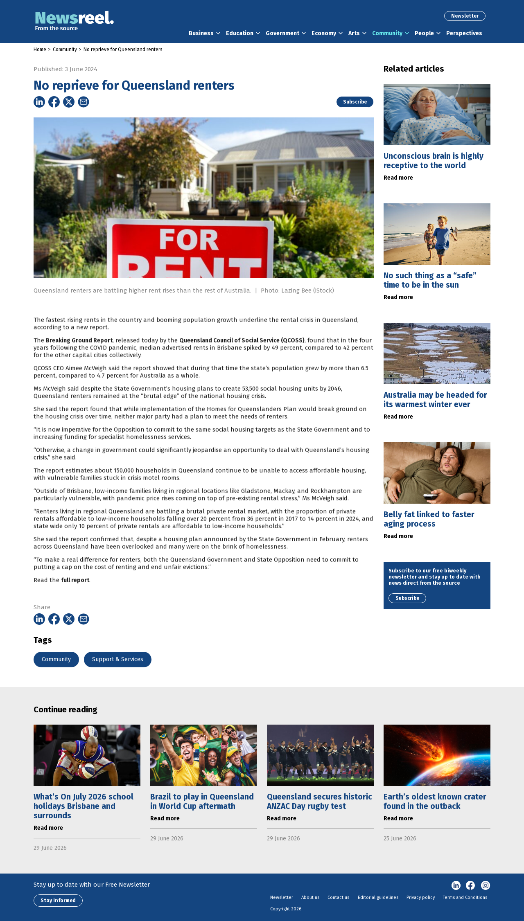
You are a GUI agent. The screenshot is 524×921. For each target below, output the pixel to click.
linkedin (456, 886)
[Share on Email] (83, 102)
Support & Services (117, 659)
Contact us (338, 897)
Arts (354, 33)
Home (40, 49)
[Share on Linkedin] (39, 102)
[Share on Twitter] (69, 102)
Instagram (485, 886)
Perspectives (464, 33)
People (424, 33)
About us (310, 897)
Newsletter (465, 16)
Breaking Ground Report (79, 356)
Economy (324, 33)
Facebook (471, 886)
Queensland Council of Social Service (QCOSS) (242, 356)
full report (75, 596)
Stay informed (58, 900)
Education (239, 33)
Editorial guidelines (378, 897)
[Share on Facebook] (54, 102)
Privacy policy (421, 897)
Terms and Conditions (465, 897)
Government (282, 33)
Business (201, 33)
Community (387, 33)
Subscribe (355, 102)
